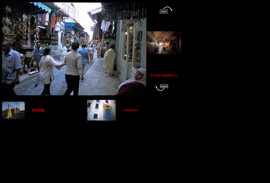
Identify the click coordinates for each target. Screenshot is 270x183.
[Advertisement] (95, 131)
